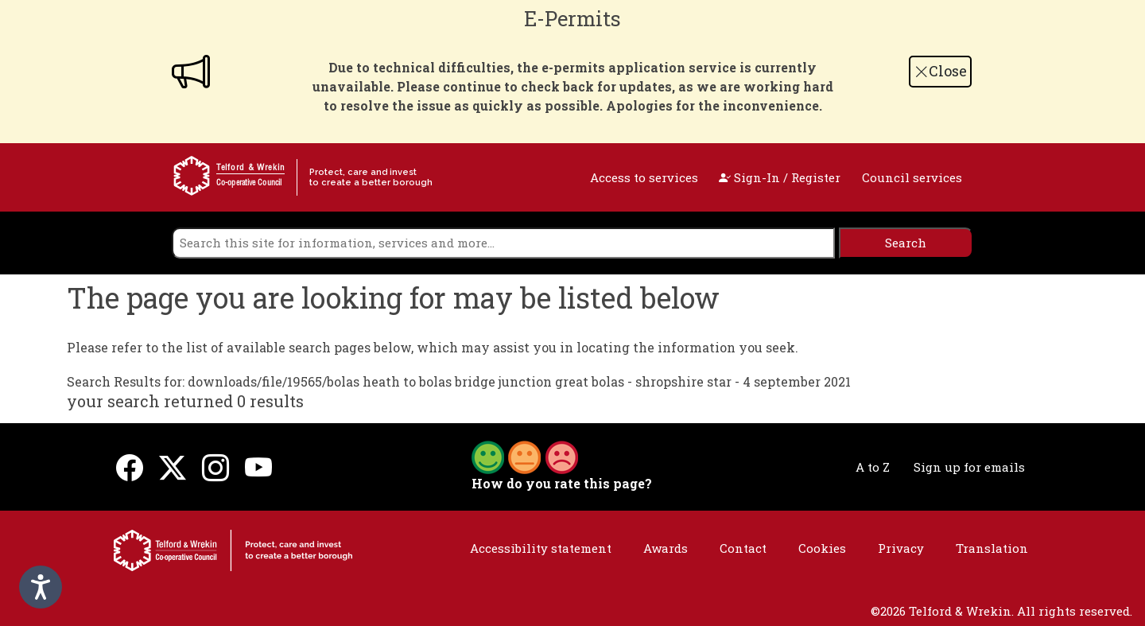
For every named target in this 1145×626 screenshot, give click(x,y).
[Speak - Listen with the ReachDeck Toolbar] (40, 587)
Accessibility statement (540, 548)
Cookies (822, 548)
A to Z (873, 467)
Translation (992, 548)
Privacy (901, 548)
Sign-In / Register (779, 177)
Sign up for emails (969, 467)
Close (940, 70)
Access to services (644, 177)
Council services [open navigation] (912, 177)
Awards (665, 548)
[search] (503, 243)
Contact (743, 548)
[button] (525, 456)
